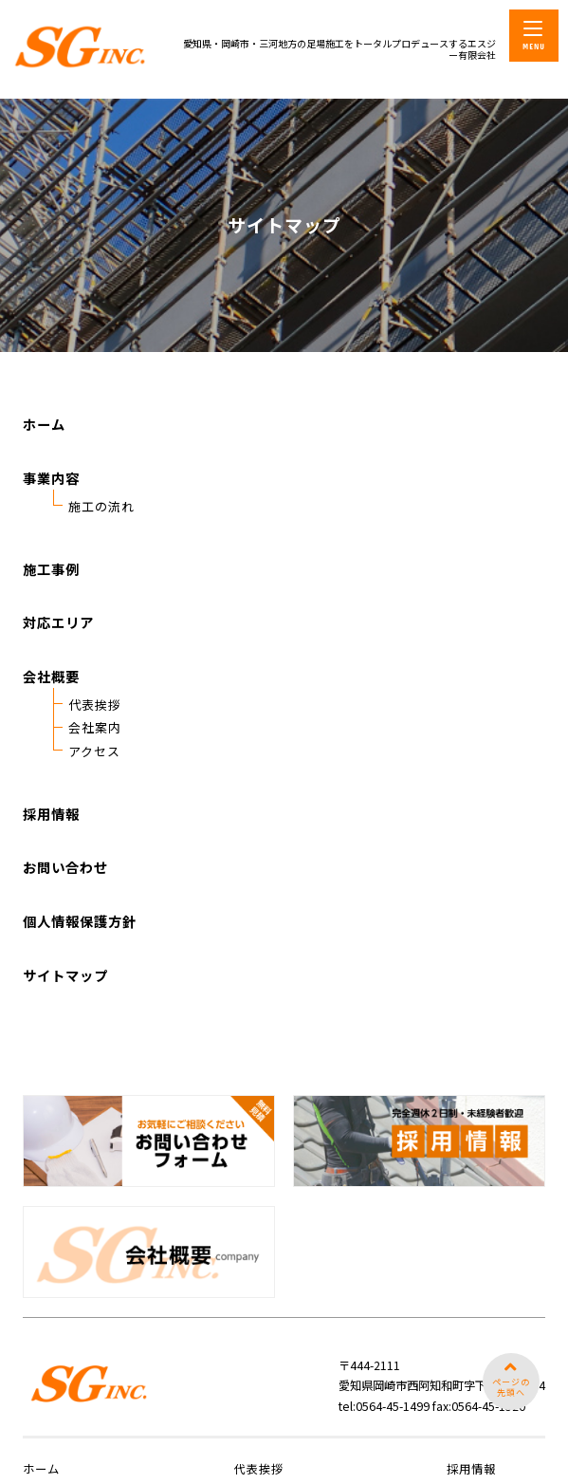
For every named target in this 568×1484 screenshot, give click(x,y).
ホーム (44, 455)
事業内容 (51, 509)
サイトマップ (65, 1005)
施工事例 (51, 600)
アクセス (94, 781)
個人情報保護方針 (80, 952)
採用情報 (51, 844)
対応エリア (58, 653)
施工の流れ (101, 538)
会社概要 (51, 707)
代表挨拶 (94, 736)
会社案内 (94, 759)
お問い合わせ (65, 898)
